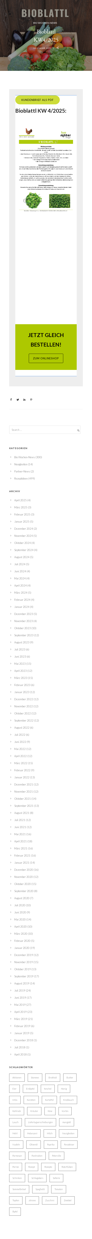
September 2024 (23, 550)
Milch (50, 1133)
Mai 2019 (20, 1004)
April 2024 (20, 585)
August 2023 (21, 642)
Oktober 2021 (22, 798)
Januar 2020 (21, 948)
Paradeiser (69, 1144)
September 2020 (23, 891)
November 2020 (23, 876)
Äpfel (15, 1211)
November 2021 (23, 791)
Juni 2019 (20, 997)
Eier (14, 1088)
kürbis (65, 1111)
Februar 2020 (22, 940)
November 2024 (23, 535)
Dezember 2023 (23, 614)
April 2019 (20, 1011)
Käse (50, 1111)
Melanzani (32, 1133)
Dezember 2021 (23, 784)
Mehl (15, 1133)
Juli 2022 (19, 734)
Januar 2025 (21, 521)
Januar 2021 (21, 862)
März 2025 (20, 507)
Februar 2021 (22, 855)
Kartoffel (49, 1100)
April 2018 (20, 1054)
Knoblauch (68, 1100)
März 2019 (20, 1019)
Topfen (15, 1200)
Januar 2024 (21, 606)
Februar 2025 (22, 514)
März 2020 (20, 933)
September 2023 (23, 635)
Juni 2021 (20, 827)
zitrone (32, 1200)
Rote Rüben (67, 1167)
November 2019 (23, 962)
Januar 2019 (21, 1033)
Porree (15, 1167)
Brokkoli (53, 1077)
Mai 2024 (20, 578)
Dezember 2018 (23, 1040)
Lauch (15, 1122)
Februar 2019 (22, 1026)
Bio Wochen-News (45, 22)
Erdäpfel (30, 1088)
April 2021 (20, 841)
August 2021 (21, 812)
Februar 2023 (22, 685)
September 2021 (23, 805)
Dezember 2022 (23, 699)
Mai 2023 (20, 663)
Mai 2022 (20, 749)
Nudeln (16, 1144)
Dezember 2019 (23, 955)
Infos (14, 1100)
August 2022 (21, 727)
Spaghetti (40, 1189)
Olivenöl (34, 1144)
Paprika (50, 1144)
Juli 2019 (19, 990)
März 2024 (20, 592)
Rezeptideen (21, 478)
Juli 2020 (19, 905)
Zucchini (49, 1200)
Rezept (31, 1167)
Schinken (17, 1178)
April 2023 (20, 670)
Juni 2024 (20, 571)
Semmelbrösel (19, 1189)
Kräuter (34, 1111)
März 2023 (20, 677)
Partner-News (22, 471)
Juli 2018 (19, 1047)
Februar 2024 (22, 599)
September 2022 (23, 720)
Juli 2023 (19, 649)
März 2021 (20, 848)
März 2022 (20, 763)
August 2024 (21, 557)
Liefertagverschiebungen (40, 1122)
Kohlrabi (16, 1111)
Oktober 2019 (22, 969)
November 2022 (23, 706)
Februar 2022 (22, 770)
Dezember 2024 (23, 528)
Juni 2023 (20, 656)
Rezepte (48, 1167)
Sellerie (56, 1178)
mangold (66, 1122)
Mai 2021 (20, 834)
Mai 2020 (20, 919)
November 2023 (23, 621)
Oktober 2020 (22, 884)
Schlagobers (37, 1178)
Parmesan (17, 1155)
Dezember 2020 (23, 869)
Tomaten (58, 1189)
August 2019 (21, 983)
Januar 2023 (21, 692)
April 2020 (20, 926)
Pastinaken (37, 1155)
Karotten (31, 1100)
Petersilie (56, 1155)
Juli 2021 (19, 820)
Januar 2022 (21, 777)
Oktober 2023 (22, 628)
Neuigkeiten (20, 464)
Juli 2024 (19, 564)
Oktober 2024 (22, 542)
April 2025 (20, 500)
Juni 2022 (20, 741)
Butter (70, 1077)
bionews (35, 1077)
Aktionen (16, 1077)
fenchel (47, 1088)
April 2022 (20, 756)
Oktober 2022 (22, 713)
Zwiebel (67, 1200)
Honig (64, 1088)
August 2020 (21, 898)
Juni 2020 (20, 912)
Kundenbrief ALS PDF (37, 100)
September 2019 (23, 976)
